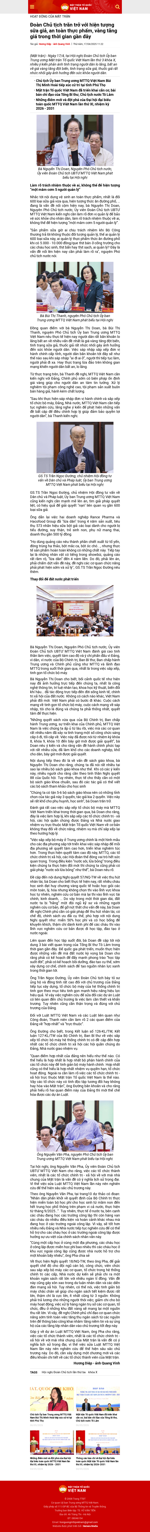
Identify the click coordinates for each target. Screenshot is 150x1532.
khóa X (92, 1372)
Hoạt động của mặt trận (50, 16)
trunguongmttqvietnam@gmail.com (79, 1522)
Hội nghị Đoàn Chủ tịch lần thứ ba (64, 1372)
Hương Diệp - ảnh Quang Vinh (54, 44)
